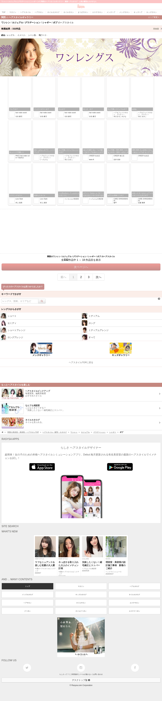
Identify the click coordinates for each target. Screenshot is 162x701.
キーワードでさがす (11, 294)
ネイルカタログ (134, 594)
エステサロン (134, 603)
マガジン (81, 586)
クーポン (27, 611)
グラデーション (99, 432)
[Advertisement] (81, 231)
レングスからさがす (11, 309)
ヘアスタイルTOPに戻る (81, 362)
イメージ (21, 35)
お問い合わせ (98, 674)
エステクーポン (134, 611)
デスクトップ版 (81, 680)
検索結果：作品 (81, 28)
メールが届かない (85, 674)
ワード (43, 35)
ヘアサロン (27, 603)
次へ (98, 277)
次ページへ (81, 267)
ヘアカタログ (134, 586)
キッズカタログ (81, 594)
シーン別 (32, 35)
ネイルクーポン (81, 611)
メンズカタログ (27, 594)
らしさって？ (64, 674)
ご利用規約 (74, 674)
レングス (11, 35)
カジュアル (85, 432)
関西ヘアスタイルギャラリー (80, 17)
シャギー (112, 432)
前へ (63, 277)
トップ (27, 586)
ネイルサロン (81, 603)
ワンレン (73, 432)
